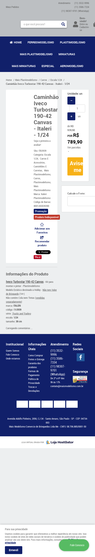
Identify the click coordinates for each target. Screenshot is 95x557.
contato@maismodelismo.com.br (66, 386)
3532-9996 (81, 3)
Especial (48, 66)
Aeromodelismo (71, 66)
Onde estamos (13, 358)
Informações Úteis (36, 346)
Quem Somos (12, 350)
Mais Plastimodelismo (36, 54)
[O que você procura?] (63, 24)
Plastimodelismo (72, 42)
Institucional (14, 344)
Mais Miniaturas (24, 66)
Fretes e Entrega (36, 359)
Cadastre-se (84, 28)
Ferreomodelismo (41, 42)
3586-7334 (81, 6)
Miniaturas (67, 54)
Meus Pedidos (12, 6)
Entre (82, 24)
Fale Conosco (12, 354)
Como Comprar (35, 355)
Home (18, 42)
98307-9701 (75, 10)
